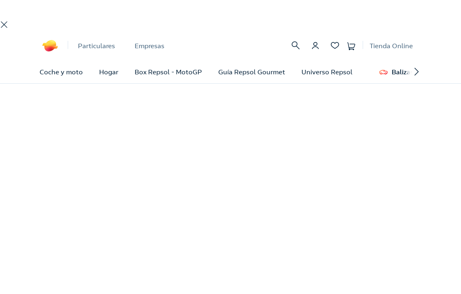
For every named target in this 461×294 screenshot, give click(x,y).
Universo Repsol (326, 72)
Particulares (96, 46)
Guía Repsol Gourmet (251, 72)
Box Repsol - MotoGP (168, 72)
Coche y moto (61, 72)
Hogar (108, 72)
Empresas (149, 46)
